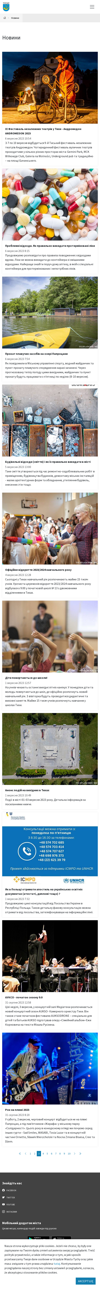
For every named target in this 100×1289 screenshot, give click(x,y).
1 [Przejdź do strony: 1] (30, 1153)
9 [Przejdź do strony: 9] (64, 1153)
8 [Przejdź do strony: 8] (60, 1153)
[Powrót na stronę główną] (4, 18)
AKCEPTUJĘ (85, 1281)
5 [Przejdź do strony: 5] (47, 1153)
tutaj (57, 1263)
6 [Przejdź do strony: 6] (51, 1153)
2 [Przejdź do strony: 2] (34, 1153)
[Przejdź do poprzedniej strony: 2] (25, 1153)
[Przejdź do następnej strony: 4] (74, 1153)
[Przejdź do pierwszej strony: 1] (20, 1153)
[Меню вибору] (92, 6)
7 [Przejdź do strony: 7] (55, 1153)
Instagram (9, 1211)
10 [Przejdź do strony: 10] (69, 1153)
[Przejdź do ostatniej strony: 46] (80, 1153)
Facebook (9, 1190)
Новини (15, 17)
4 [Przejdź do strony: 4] (43, 1153)
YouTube (8, 1204)
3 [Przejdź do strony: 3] (39, 1153)
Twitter (8, 1197)
